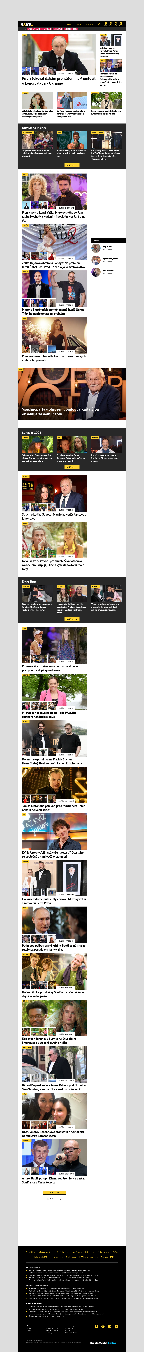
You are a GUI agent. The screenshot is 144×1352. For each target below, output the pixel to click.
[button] (99, 24)
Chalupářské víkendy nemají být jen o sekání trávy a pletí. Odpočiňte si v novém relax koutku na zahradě (64, 1298)
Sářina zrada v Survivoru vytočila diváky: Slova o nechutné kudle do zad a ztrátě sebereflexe (37, 458)
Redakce (29, 1328)
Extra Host (29, 581)
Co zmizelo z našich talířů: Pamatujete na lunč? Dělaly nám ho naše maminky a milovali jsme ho (61, 1307)
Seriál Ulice (30, 1252)
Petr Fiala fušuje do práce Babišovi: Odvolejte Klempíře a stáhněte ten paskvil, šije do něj (111, 79)
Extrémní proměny (71, 29)
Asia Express (58, 29)
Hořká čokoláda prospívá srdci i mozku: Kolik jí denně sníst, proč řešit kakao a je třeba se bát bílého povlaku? (66, 1314)
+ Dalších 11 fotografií (65, 987)
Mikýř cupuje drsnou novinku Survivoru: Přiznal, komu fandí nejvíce (104, 458)
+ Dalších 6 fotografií (65, 73)
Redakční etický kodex (52, 1328)
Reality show (71, 1257)
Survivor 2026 (47, 29)
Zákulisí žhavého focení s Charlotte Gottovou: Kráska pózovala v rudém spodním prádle (37, 114)
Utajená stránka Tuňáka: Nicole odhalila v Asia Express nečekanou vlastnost (37, 153)
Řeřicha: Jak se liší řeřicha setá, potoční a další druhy (46, 1316)
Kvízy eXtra (89, 1252)
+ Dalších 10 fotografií (66, 208)
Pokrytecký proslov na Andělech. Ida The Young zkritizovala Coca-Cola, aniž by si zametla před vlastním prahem (105, 154)
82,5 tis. (121, 24)
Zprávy (69, 24)
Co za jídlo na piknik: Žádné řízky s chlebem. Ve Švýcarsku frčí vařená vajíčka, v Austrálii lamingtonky (63, 1311)
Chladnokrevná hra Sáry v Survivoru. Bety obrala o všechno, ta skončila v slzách (71, 458)
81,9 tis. (116, 24)
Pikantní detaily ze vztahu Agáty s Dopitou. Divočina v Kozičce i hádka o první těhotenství (37, 607)
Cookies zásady (69, 1326)
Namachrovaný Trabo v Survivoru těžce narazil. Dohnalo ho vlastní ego (71, 153)
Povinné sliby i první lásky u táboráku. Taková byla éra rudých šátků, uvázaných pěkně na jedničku (62, 1293)
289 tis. (106, 24)
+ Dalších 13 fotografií (66, 1174)
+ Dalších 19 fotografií (66, 1081)
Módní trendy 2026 (40, 1257)
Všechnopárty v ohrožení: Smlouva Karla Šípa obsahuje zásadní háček (60, 412)
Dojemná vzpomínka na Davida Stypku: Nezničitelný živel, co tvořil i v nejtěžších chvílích (53, 761)
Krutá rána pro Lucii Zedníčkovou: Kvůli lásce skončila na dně (106, 112)
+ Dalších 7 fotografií (65, 351)
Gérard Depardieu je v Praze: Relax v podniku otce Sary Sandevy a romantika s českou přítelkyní (54, 1087)
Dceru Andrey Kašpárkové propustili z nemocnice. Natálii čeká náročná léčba (53, 1134)
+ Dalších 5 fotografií (65, 662)
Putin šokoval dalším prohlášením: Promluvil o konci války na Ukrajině (58, 81)
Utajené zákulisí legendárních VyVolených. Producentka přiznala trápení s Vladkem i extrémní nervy (71, 608)
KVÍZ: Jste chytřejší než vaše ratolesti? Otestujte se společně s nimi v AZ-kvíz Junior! (53, 854)
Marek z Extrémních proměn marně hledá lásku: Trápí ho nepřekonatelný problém (53, 311)
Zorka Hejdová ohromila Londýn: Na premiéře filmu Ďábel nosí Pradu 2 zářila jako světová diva (53, 265)
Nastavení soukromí (71, 1333)
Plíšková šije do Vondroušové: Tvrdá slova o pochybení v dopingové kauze (50, 668)
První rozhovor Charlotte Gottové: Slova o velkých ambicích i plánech (54, 358)
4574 (57, 1199)
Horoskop (90, 24)
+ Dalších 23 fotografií (66, 894)
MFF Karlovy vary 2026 (88, 1257)
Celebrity (79, 24)
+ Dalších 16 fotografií (66, 801)
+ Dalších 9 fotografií (65, 258)
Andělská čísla (62, 1252)
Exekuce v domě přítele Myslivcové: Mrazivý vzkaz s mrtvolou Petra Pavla (54, 901)
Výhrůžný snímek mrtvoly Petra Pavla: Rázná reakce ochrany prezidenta (109, 52)
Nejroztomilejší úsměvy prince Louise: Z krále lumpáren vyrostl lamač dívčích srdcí (57, 1289)
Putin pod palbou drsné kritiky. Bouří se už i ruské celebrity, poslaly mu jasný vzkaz (53, 947)
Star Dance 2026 (107, 1257)
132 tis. (110, 24)
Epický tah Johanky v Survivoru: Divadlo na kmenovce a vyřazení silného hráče (49, 1041)
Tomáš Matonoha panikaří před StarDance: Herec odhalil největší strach (53, 808)
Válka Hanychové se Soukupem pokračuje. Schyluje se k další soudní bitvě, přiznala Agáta (105, 607)
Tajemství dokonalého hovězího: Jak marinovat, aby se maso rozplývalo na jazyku (56, 1309)
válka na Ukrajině (34, 29)
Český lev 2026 (103, 1252)
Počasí (115, 1252)
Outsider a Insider (34, 128)
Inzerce (48, 1326)
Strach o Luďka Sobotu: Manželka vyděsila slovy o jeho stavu (54, 516)
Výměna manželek (46, 1252)
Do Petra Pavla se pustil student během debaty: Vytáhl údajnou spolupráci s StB (71, 114)
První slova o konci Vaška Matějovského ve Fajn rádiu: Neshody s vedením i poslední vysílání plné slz (53, 216)
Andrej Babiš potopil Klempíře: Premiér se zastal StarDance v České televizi (53, 1180)
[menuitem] (69, 24)
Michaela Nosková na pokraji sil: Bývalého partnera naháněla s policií (49, 715)
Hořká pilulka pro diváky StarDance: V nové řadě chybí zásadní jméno (53, 994)
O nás (28, 1326)
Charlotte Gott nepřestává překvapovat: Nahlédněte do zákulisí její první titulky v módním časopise (62, 1296)
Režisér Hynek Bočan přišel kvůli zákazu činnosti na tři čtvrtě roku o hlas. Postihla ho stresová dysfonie (64, 1291)
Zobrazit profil (108, 249)
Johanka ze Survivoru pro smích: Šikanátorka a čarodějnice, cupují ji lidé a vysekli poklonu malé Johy (53, 565)
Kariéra (29, 1331)
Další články (72, 165)
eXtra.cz (56, 1343)
